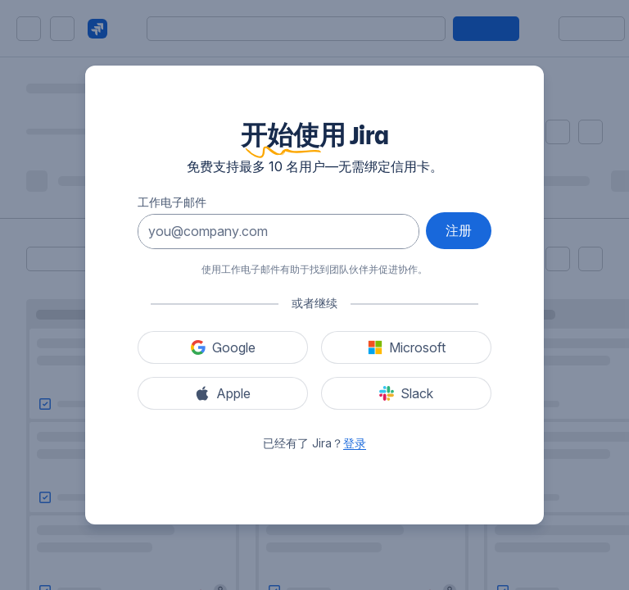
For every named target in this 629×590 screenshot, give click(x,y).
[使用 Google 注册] (223, 347)
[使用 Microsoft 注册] (406, 347)
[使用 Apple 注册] (223, 393)
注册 (459, 230)
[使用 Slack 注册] (406, 393)
